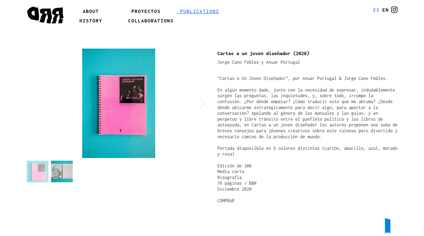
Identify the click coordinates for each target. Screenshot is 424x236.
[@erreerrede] (394, 9)
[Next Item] (203, 103)
